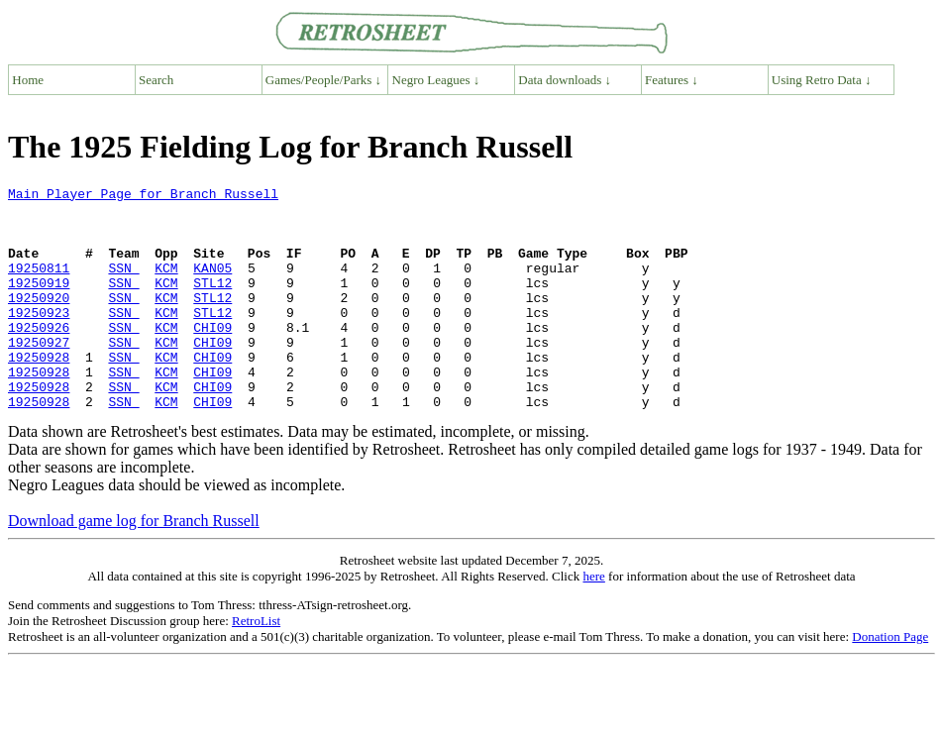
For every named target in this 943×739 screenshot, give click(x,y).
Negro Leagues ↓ (436, 79)
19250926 (38, 357)
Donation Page (890, 681)
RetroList (256, 665)
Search (156, 79)
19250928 (38, 392)
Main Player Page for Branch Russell (143, 196)
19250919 (38, 303)
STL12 (212, 303)
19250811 (38, 285)
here (593, 620)
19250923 (38, 339)
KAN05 (212, 285)
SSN (123, 285)
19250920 (38, 321)
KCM (166, 285)
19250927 (38, 374)
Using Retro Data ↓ (822, 79)
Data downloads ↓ (564, 79)
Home (28, 79)
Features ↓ (671, 79)
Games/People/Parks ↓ (323, 79)
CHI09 (212, 357)
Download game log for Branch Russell (134, 565)
